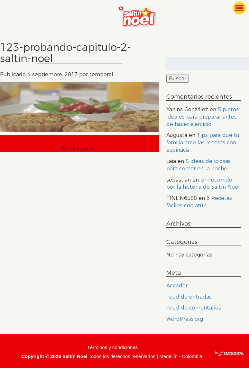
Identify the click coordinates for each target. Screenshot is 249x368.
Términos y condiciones (112, 347)
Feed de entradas (189, 297)
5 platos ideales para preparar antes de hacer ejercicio (202, 116)
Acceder (177, 286)
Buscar (177, 79)
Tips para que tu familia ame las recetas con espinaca (202, 142)
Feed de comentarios (193, 308)
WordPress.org (184, 319)
